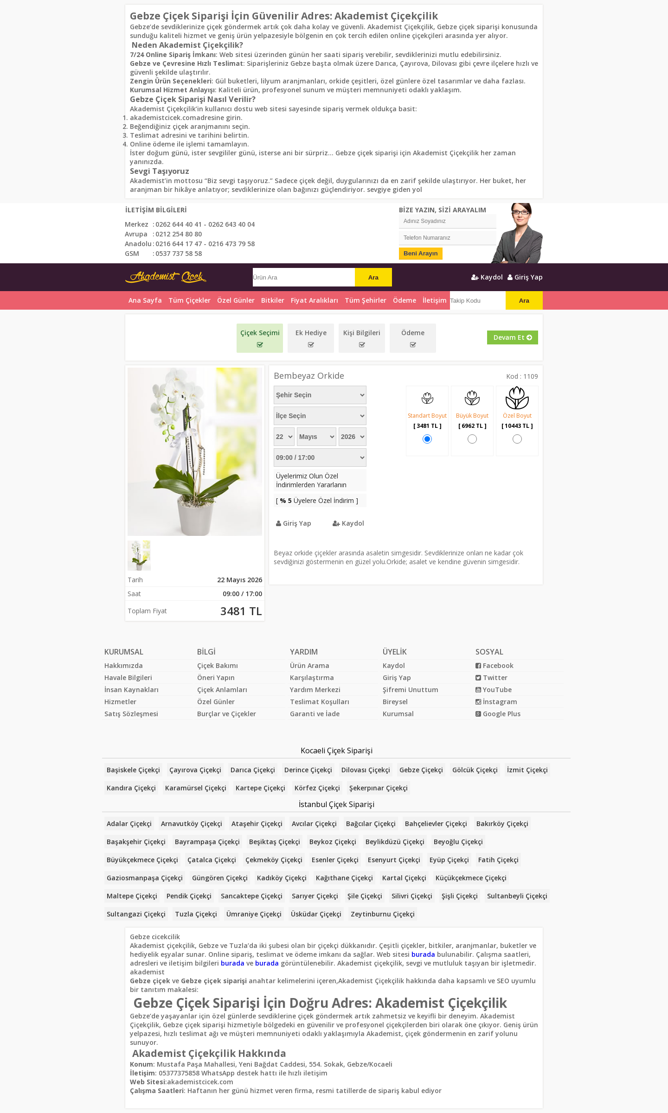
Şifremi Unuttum (410, 689)
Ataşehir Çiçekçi (257, 823)
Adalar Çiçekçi (129, 823)
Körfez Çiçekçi (317, 787)
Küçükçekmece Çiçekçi (471, 877)
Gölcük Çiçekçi (475, 769)
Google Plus (497, 713)
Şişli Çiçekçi (460, 895)
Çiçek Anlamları (222, 689)
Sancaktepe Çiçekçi (252, 895)
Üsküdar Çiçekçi (316, 913)
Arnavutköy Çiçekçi (191, 823)
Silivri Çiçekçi (412, 895)
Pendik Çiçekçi (189, 895)
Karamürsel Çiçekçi (195, 787)
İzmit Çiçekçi (527, 769)
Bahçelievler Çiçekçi (436, 823)
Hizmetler (120, 701)
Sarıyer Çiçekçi (315, 895)
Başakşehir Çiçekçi (136, 841)
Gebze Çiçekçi (421, 769)
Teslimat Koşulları (319, 701)
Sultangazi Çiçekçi (136, 913)
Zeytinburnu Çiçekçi (383, 913)
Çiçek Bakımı (217, 665)
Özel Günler (216, 701)
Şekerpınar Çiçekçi (378, 787)
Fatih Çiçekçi (498, 859)
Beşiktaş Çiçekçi (274, 841)
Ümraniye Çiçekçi (254, 913)
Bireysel (395, 701)
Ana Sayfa (145, 300)
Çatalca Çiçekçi (211, 859)
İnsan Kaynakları (131, 689)
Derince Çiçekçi (308, 769)
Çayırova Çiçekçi (195, 769)
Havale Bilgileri (128, 677)
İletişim (435, 300)
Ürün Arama (309, 665)
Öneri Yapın (216, 677)
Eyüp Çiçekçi (449, 859)
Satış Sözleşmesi (131, 713)
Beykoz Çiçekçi (332, 841)
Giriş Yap (525, 277)
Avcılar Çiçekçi (314, 823)
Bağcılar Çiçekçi (371, 823)
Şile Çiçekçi (364, 895)
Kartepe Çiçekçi (260, 787)
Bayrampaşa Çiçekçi (207, 841)
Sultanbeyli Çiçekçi (517, 895)
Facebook (494, 665)
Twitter (491, 677)
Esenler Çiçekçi (335, 859)
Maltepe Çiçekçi (132, 895)
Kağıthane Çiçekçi (344, 877)
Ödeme (404, 300)
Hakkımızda (123, 665)
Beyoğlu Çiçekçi (458, 841)
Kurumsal (398, 713)
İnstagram (496, 701)
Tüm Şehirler (365, 300)
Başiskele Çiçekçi (133, 769)
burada (423, 954)
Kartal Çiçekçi (404, 877)
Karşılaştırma (312, 677)
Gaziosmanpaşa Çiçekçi (145, 877)
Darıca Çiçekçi (253, 769)
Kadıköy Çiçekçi (282, 877)
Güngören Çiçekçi (220, 877)
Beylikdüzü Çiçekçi (395, 841)
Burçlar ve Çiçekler (226, 713)
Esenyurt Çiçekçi (394, 859)
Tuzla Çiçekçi (196, 913)
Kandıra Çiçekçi (131, 787)
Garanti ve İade (315, 713)
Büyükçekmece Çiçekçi (142, 859)
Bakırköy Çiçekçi (502, 823)
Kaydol (487, 277)
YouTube (493, 689)
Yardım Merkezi (315, 689)
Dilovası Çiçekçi (365, 769)
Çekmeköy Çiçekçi (273, 859)
